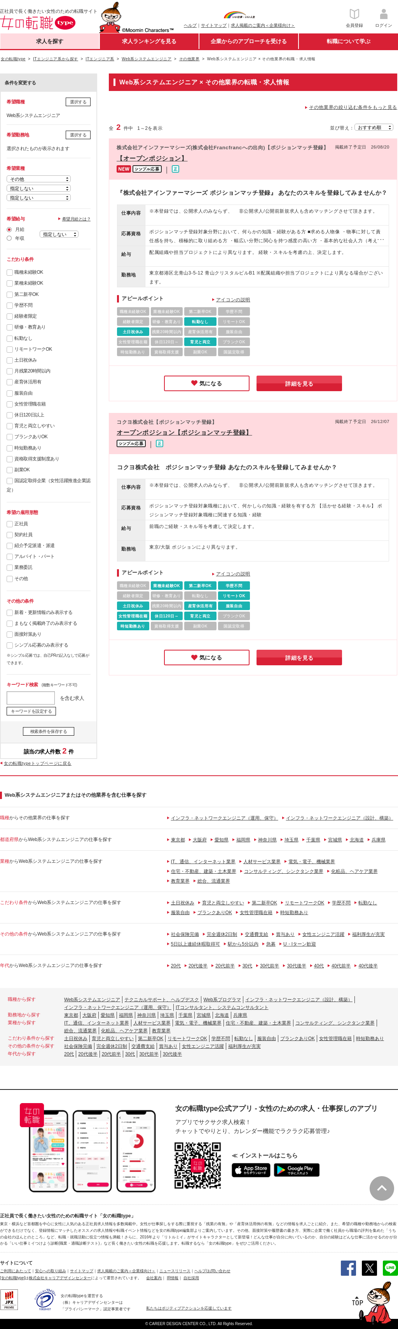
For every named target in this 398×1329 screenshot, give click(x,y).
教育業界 (180, 881)
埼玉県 (291, 840)
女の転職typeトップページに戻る (38, 763)
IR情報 (172, 1278)
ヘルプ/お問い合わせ (212, 1271)
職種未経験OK (28, 272)
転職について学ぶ (348, 41)
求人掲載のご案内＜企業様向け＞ (263, 25)
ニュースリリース (174, 1271)
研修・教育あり (30, 327)
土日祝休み (25, 360)
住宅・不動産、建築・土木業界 (203, 871)
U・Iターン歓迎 (299, 944)
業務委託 (23, 567)
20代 (176, 966)
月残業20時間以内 (32, 371)
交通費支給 (256, 934)
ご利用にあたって (15, 1271)
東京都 (178, 840)
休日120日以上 (29, 415)
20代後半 (198, 966)
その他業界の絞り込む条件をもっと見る (353, 107)
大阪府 (200, 840)
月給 (19, 229)
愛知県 (222, 840)
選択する (78, 102)
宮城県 (335, 840)
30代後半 (296, 966)
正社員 (21, 523)
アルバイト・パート (34, 556)
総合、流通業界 (213, 881)
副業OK (22, 469)
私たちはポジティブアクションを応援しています (189, 1308)
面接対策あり (27, 634)
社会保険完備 (185, 934)
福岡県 (243, 840)
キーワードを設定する (31, 711)
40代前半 (341, 966)
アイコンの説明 (233, 300)
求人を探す (49, 41)
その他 (21, 578)
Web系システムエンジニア (92, 999)
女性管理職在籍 (30, 404)
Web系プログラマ (222, 999)
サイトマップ (214, 25)
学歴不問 (23, 305)
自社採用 (191, 1278)
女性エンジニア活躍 (323, 934)
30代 (247, 966)
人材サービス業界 (262, 861)
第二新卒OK (26, 294)
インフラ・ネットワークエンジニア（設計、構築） (339, 818)
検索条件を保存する (48, 731)
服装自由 (23, 393)
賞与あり (285, 934)
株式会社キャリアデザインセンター (60, 1278)
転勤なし (23, 338)
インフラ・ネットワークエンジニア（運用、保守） (224, 818)
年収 (19, 238)
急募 (271, 944)
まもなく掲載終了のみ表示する (45, 623)
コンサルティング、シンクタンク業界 (283, 871)
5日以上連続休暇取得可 (195, 944)
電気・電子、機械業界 (311, 861)
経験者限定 (25, 316)
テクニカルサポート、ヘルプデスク (161, 999)
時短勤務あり (27, 448)
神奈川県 (267, 840)
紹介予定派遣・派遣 (34, 545)
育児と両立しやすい (34, 425)
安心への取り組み (50, 1271)
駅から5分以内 (243, 944)
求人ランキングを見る (149, 41)
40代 (319, 966)
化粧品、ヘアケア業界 (354, 871)
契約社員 (23, 534)
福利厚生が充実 (368, 934)
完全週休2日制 (222, 934)
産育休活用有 (27, 382)
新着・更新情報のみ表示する (43, 612)
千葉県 (313, 840)
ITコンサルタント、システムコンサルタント (222, 1007)
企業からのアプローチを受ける (249, 41)
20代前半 (224, 966)
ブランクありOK (30, 436)
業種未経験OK (28, 283)
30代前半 (269, 966)
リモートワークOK (33, 349)
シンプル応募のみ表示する (41, 645)
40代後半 (367, 966)
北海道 (357, 840)
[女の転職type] (12, 1278)
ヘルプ (190, 25)
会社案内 (154, 1278)
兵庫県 (379, 840)
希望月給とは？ (76, 219)
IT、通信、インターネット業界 (203, 861)
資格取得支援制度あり (36, 459)
